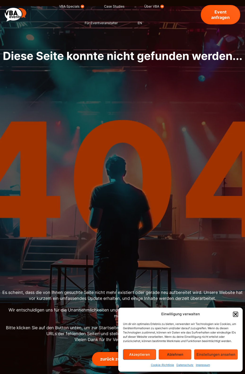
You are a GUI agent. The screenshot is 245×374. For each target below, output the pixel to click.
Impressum (203, 365)
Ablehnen (175, 354)
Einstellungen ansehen (216, 354)
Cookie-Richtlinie (162, 365)
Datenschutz (184, 365)
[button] (235, 314)
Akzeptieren (139, 354)
